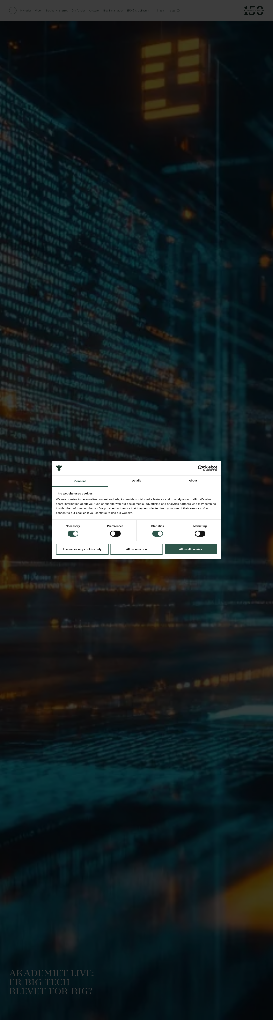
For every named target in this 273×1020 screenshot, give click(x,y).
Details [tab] (136, 480)
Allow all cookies (190, 549)
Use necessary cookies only (82, 549)
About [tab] (193, 480)
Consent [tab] (80, 481)
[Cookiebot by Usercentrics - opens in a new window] (200, 468)
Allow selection (136, 549)
